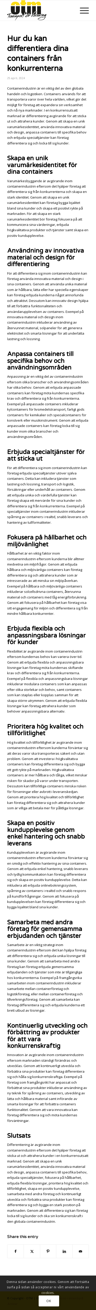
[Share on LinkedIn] (64, 1251)
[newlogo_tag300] (39, 10)
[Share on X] (32, 1251)
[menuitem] (82, 10)
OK (48, 1301)
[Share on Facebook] (15, 1251)
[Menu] (82, 10)
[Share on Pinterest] (48, 1251)
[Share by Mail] (81, 1251)
